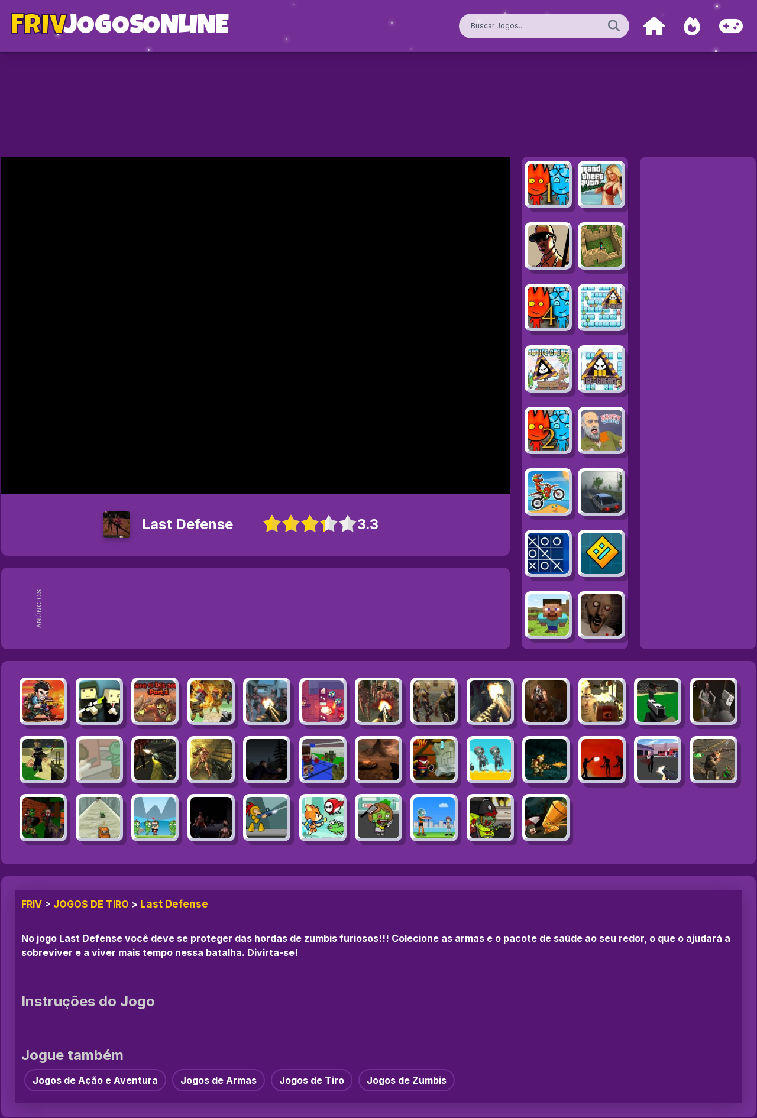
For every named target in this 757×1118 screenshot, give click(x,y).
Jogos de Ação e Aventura (95, 1080)
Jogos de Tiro (91, 904)
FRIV (31, 904)
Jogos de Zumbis (407, 1080)
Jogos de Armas (218, 1080)
